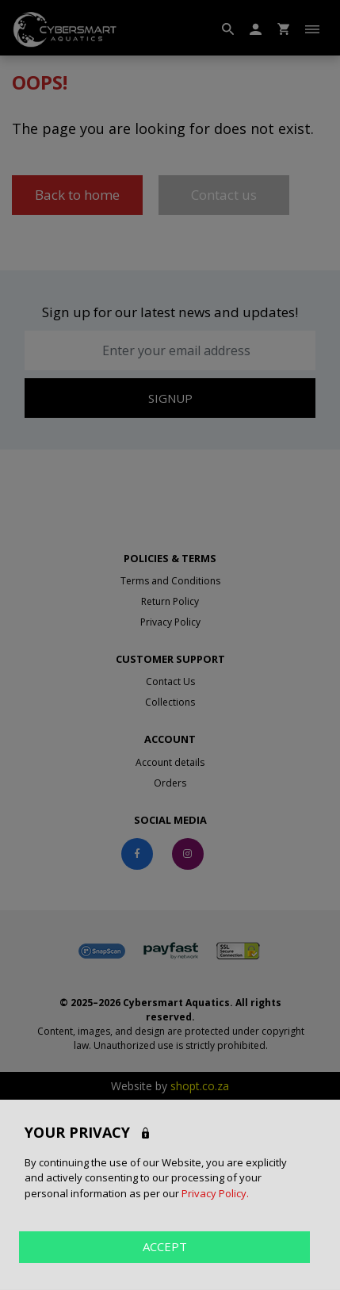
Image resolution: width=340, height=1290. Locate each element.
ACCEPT (165, 1246)
